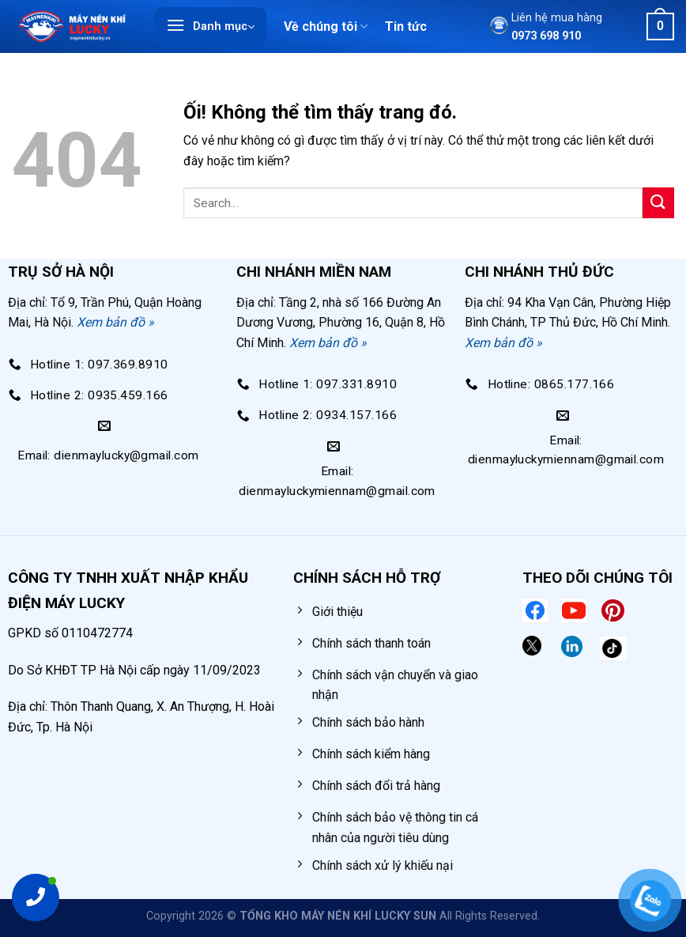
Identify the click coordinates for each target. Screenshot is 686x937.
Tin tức (406, 26)
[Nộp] (658, 202)
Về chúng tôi (326, 27)
